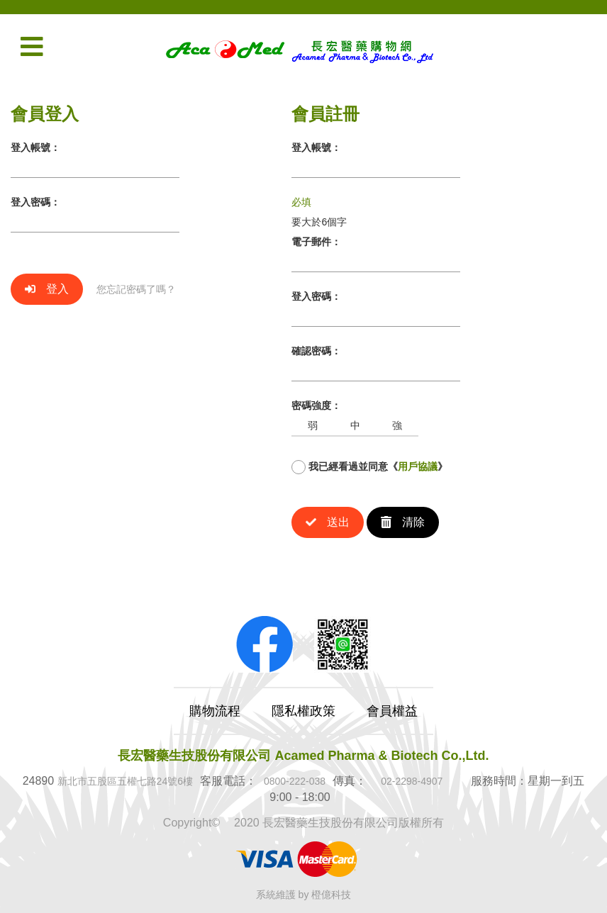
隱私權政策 (303, 711)
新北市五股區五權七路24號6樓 (125, 781)
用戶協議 (418, 466)
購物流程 (214, 711)
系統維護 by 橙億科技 (304, 894)
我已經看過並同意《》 (369, 467)
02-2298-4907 (411, 781)
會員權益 (392, 711)
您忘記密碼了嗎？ (136, 289)
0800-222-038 (294, 781)
